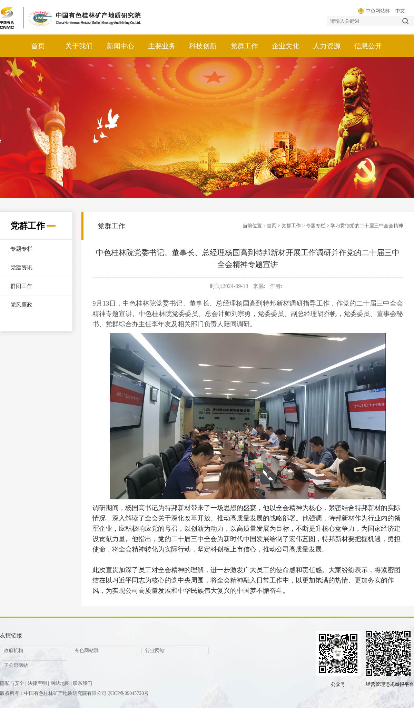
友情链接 (11, 635)
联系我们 (82, 683)
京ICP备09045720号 (128, 693)
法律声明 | (38, 683)
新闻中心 (120, 46)
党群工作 (244, 46)
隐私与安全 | (13, 683)
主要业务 (162, 46)
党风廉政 (21, 305)
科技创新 (203, 46)
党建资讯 (21, 267)
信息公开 (368, 46)
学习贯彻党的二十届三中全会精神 (367, 225)
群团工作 (21, 286)
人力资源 (327, 46)
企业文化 (285, 46)
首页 (38, 46)
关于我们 (79, 46)
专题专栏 (21, 249)
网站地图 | (61, 683)
